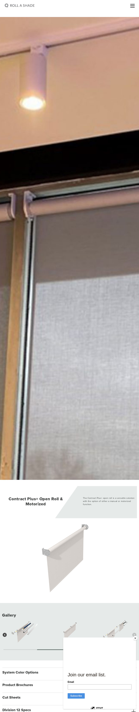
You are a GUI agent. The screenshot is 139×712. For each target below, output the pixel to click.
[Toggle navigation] (132, 5)
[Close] (135, 638)
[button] (5, 634)
